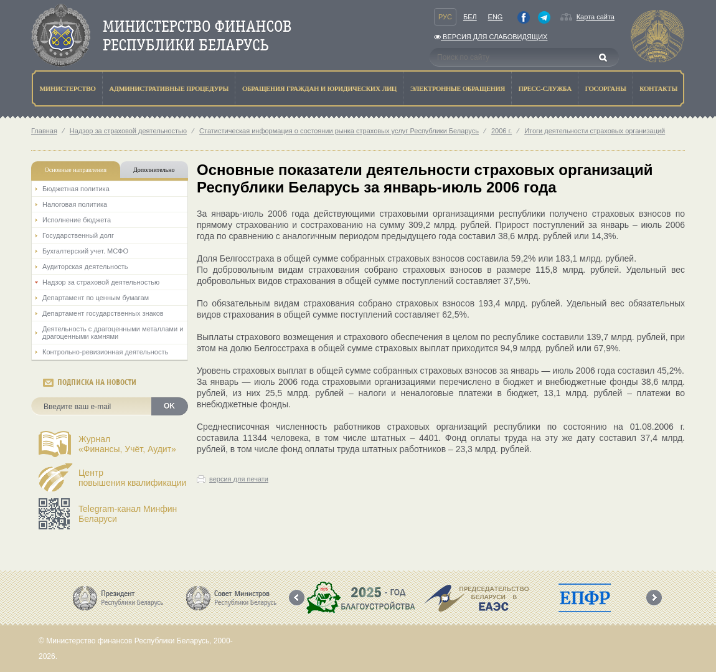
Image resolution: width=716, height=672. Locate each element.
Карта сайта (596, 17)
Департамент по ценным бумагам (95, 297)
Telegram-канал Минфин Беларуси (127, 514)
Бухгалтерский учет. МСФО (85, 251)
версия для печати (238, 479)
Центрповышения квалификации (132, 478)
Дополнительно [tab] (153, 169)
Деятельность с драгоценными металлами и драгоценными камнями (112, 332)
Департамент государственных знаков (103, 313)
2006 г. (501, 131)
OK (169, 406)
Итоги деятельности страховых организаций (594, 131)
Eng (495, 17)
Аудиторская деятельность (85, 266)
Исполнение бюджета (76, 220)
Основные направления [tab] (76, 169)
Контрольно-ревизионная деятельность (105, 352)
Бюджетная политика (76, 188)
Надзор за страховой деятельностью (128, 131)
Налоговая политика (74, 204)
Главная (44, 131)
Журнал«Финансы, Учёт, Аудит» (127, 444)
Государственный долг (78, 235)
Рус (445, 17)
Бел (470, 17)
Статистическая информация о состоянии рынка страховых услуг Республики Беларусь (339, 131)
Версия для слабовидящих (490, 36)
